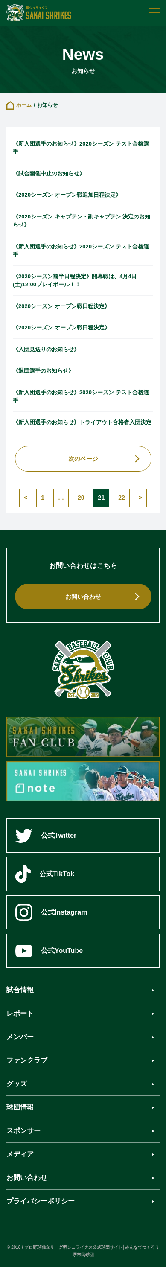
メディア (20, 1154)
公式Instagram (51, 912)
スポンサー (23, 1130)
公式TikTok (44, 874)
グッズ (16, 1083)
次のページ (83, 458)
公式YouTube (49, 951)
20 (81, 497)
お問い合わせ (83, 596)
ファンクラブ (26, 1060)
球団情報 (20, 1107)
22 (121, 497)
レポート (20, 1013)
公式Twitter (45, 836)
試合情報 (20, 989)
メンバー (20, 1036)
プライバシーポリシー (40, 1201)
